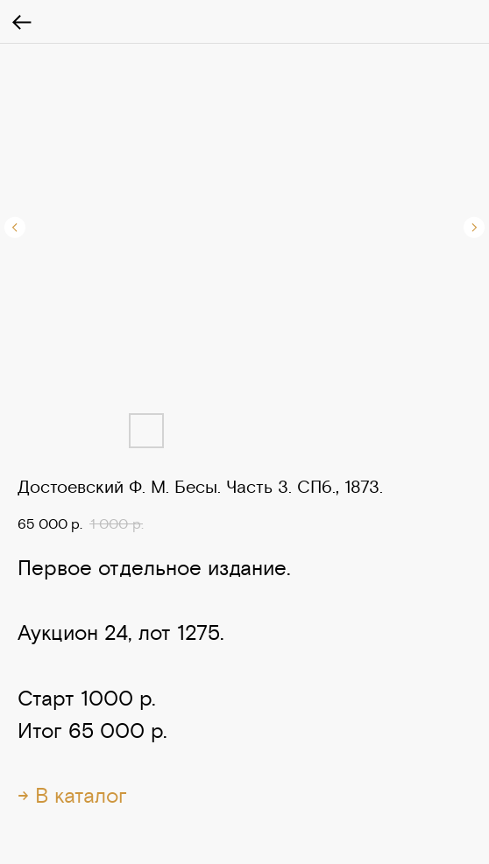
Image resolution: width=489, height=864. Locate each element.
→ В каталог (72, 795)
